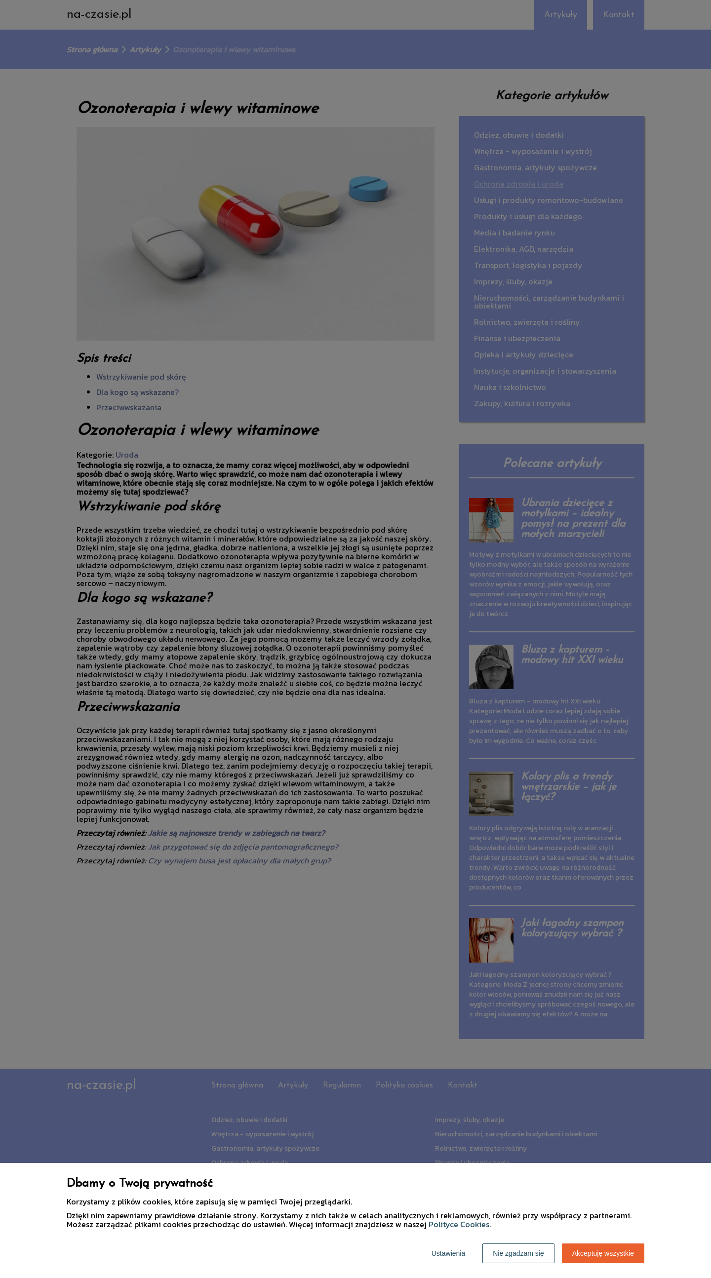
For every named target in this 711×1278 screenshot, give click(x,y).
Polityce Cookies (459, 1224)
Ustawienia (448, 1253)
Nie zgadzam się (518, 1253)
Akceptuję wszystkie (603, 1253)
